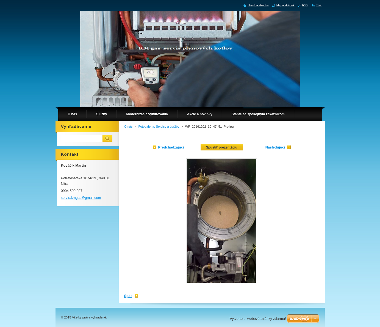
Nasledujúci (275, 147)
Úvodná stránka (258, 5)
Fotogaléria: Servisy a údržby (158, 126)
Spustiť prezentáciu (221, 147)
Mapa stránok (285, 5)
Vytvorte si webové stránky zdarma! (258, 319)
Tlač (319, 5)
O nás (128, 126)
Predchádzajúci (171, 147)
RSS (305, 5)
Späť (128, 296)
